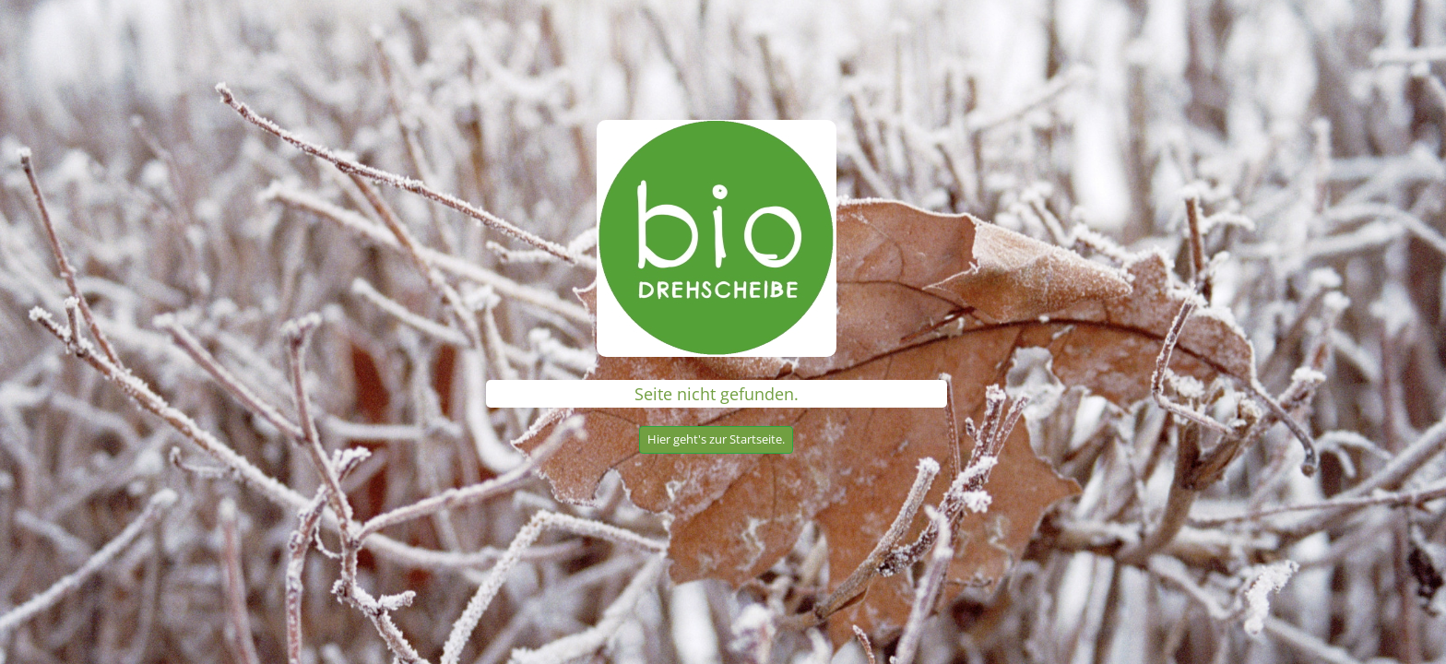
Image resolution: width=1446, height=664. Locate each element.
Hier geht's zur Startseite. (716, 439)
